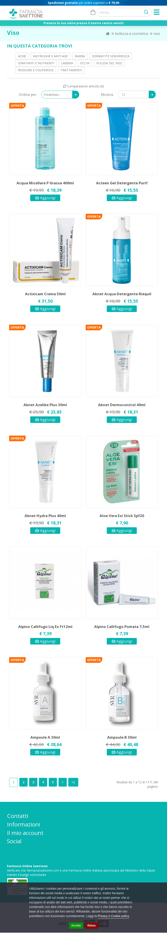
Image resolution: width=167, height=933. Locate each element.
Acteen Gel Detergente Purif (122, 182)
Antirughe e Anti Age (50, 56)
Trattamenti (71, 70)
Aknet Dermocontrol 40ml (121, 404)
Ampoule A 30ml (45, 737)
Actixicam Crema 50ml (45, 293)
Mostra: (107, 94)
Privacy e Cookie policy (113, 916)
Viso (157, 33)
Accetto (76, 925)
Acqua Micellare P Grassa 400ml (45, 182)
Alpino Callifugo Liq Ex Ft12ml (45, 626)
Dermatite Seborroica (110, 56)
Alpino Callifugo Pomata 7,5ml (121, 626)
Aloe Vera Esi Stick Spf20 (122, 515)
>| (73, 782)
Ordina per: (28, 94)
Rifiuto (91, 925)
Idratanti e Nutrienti (36, 63)
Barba (80, 56)
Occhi (84, 63)
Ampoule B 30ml (122, 737)
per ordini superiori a (83, 3)
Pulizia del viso (109, 63)
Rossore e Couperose (35, 70)
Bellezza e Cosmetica (131, 33)
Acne (22, 56)
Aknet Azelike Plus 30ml (45, 404)
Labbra (67, 63)
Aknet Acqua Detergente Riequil (121, 293)
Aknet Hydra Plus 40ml (45, 515)
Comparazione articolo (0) (83, 86)
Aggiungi (45, 197)
